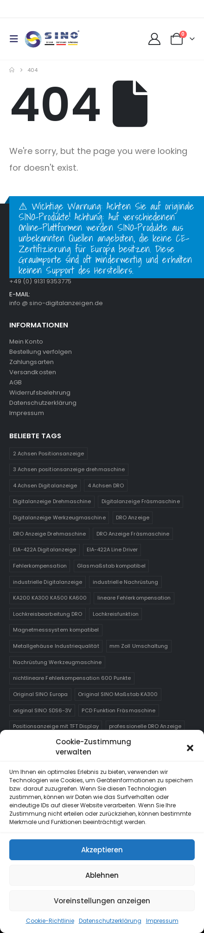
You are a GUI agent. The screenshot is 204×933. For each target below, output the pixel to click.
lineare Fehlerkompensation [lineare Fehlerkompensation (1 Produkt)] (134, 597)
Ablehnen (102, 875)
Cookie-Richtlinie (50, 921)
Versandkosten (32, 372)
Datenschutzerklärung (110, 921)
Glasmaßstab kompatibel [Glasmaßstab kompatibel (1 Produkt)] (111, 565)
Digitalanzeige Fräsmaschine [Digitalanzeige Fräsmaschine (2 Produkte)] (141, 501)
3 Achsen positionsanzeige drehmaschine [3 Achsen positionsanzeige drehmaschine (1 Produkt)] (69, 469)
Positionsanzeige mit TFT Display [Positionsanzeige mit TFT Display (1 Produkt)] (56, 726)
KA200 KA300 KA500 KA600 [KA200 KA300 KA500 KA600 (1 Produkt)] (50, 597)
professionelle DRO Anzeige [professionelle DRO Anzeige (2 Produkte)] (145, 726)
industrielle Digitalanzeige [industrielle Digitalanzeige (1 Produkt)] (48, 582)
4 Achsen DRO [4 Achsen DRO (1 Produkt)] (106, 485)
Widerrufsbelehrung (39, 392)
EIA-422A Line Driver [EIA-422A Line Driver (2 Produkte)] (112, 549)
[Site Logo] (52, 39)
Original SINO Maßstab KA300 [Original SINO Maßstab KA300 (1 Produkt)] (118, 694)
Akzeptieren (102, 850)
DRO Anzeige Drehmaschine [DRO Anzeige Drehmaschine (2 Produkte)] (49, 533)
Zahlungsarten (31, 362)
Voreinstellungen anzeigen (102, 901)
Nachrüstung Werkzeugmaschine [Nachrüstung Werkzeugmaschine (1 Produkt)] (57, 662)
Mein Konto (26, 341)
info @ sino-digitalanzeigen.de (56, 303)
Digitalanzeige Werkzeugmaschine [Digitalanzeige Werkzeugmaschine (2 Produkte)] (59, 517)
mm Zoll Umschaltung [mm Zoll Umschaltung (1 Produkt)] (138, 646)
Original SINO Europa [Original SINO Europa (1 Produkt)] (40, 694)
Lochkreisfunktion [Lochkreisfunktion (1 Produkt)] (116, 614)
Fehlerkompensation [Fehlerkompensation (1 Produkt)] (40, 565)
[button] (190, 747)
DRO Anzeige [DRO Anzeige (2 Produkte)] (132, 517)
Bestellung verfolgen (40, 351)
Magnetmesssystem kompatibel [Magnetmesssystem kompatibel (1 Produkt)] (56, 629)
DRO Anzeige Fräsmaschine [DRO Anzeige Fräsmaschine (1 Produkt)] (133, 533)
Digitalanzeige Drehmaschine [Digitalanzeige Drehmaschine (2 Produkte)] (52, 501)
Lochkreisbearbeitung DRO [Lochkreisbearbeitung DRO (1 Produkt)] (48, 614)
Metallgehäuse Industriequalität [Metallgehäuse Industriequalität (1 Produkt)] (56, 646)
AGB (15, 382)
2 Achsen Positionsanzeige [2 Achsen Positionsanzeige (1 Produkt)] (48, 453)
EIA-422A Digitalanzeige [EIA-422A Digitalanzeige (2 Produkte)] (44, 549)
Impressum (162, 921)
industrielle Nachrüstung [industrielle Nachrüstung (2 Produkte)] (126, 582)
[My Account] (154, 39)
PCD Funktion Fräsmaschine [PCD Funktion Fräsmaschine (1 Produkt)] (118, 710)
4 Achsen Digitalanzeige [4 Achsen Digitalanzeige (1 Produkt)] (45, 485)
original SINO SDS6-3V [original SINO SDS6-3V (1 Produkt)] (42, 710)
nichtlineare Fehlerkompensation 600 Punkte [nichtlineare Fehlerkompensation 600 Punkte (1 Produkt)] (72, 678)
